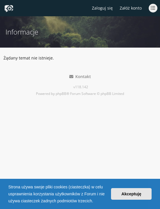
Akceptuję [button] (131, 194)
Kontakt (80, 76)
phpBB (61, 93)
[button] (95, 201)
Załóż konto (131, 8)
